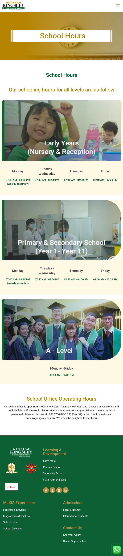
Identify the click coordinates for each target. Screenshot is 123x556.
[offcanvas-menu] (118, 6)
